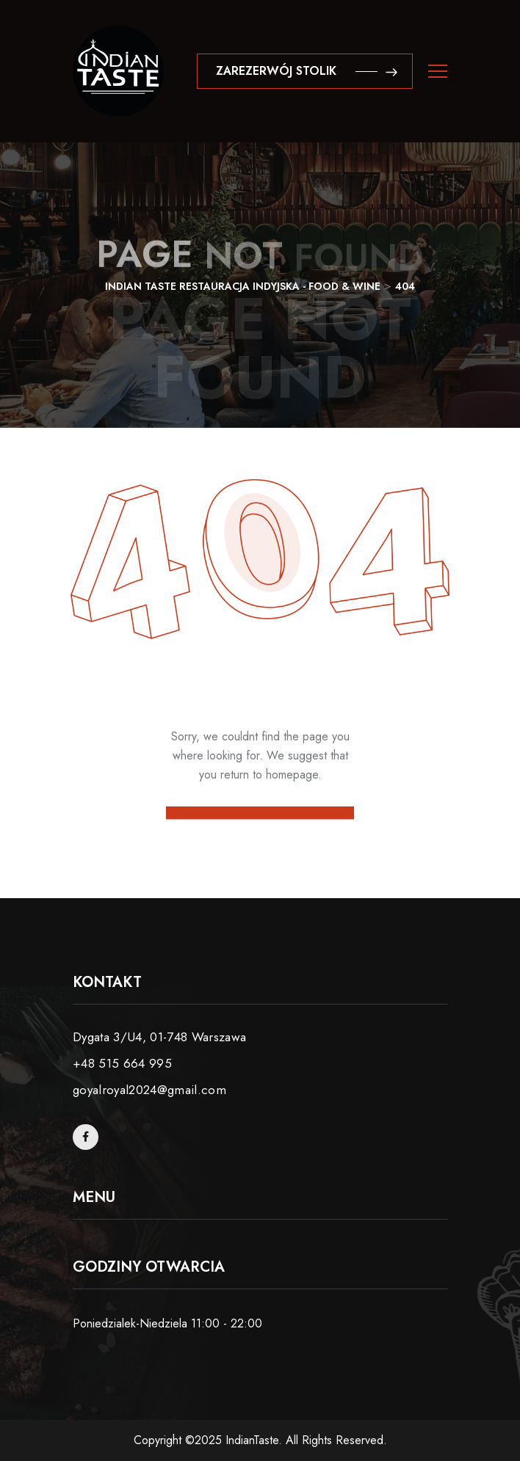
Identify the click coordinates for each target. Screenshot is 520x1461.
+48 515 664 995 (122, 1063)
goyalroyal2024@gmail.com (149, 1090)
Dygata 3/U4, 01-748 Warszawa (160, 1037)
